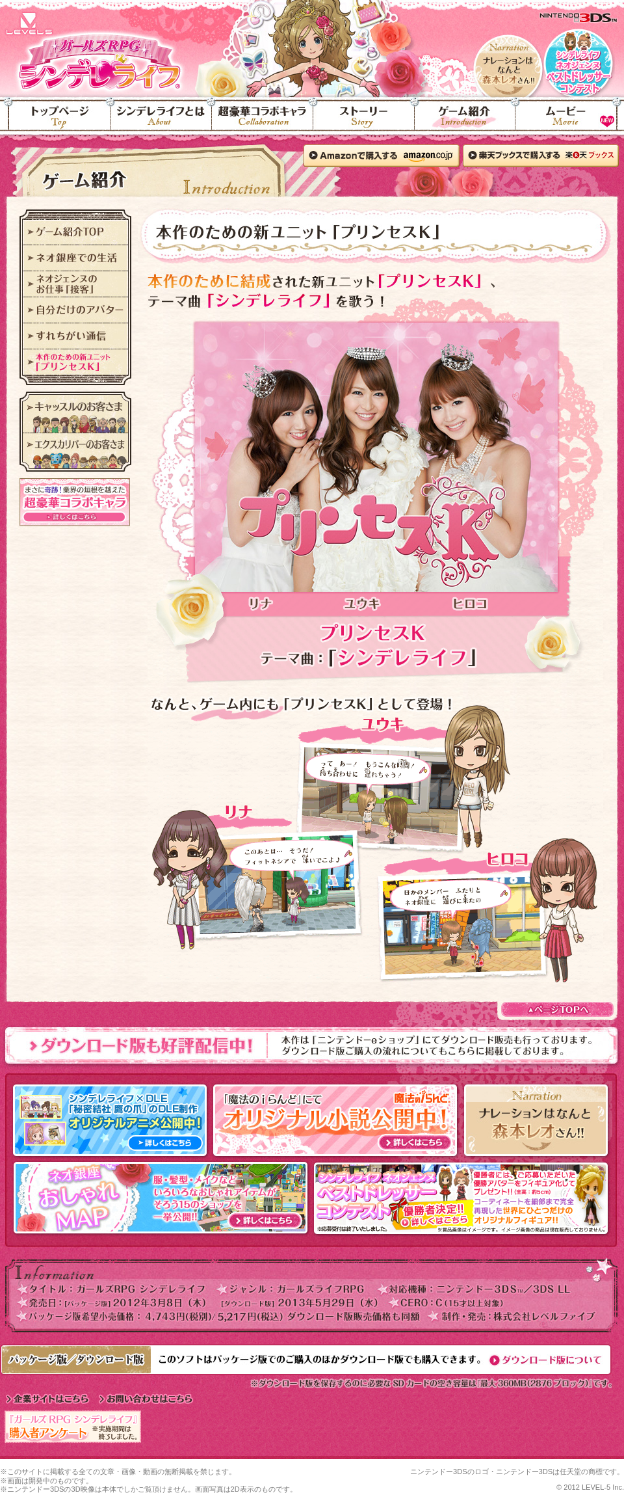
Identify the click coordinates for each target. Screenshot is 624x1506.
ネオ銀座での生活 (75, 258)
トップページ (55, 121)
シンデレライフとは (161, 121)
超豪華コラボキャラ (262, 121)
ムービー (570, 121)
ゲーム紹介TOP (75, 232)
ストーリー (364, 121)
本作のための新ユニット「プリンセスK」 (75, 362)
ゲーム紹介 (465, 121)
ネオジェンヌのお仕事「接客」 (75, 284)
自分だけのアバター (75, 310)
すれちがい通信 (75, 336)
